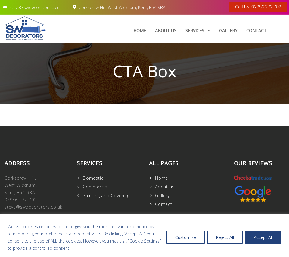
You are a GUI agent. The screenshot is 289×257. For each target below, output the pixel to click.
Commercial (96, 187)
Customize (185, 237)
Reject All (225, 237)
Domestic (93, 178)
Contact (256, 30)
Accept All (263, 237)
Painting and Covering (106, 195)
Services (194, 30)
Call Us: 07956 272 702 (258, 7)
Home (139, 30)
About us (165, 30)
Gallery (228, 30)
